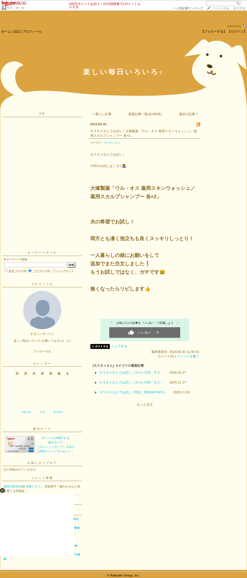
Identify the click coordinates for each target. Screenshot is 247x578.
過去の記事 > (188, 114)
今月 (42, 412)
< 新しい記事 (102, 114)
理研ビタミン (35, 486)
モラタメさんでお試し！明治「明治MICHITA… (133, 392)
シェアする (119, 346)
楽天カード (42, 429)
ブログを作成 (220, 8)
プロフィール (32, 31)
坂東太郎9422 (13, 486)
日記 (17, 31)
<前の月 (26, 412)
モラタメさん (112, 142)
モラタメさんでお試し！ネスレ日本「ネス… (131, 372)
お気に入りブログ (42, 463)
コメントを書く (188, 356)
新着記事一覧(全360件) (145, 114)
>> (188, 8)
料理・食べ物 (16, 8)
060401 (234, 26)
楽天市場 (239, 8)
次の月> (58, 412)
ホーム (6, 31)
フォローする (42, 351)
